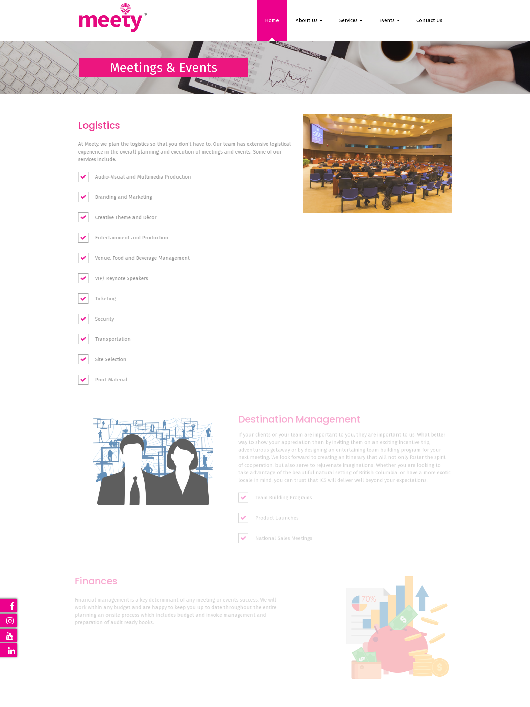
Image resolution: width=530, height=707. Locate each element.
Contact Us (429, 20)
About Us (309, 20)
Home (272, 20)
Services (350, 20)
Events (389, 20)
